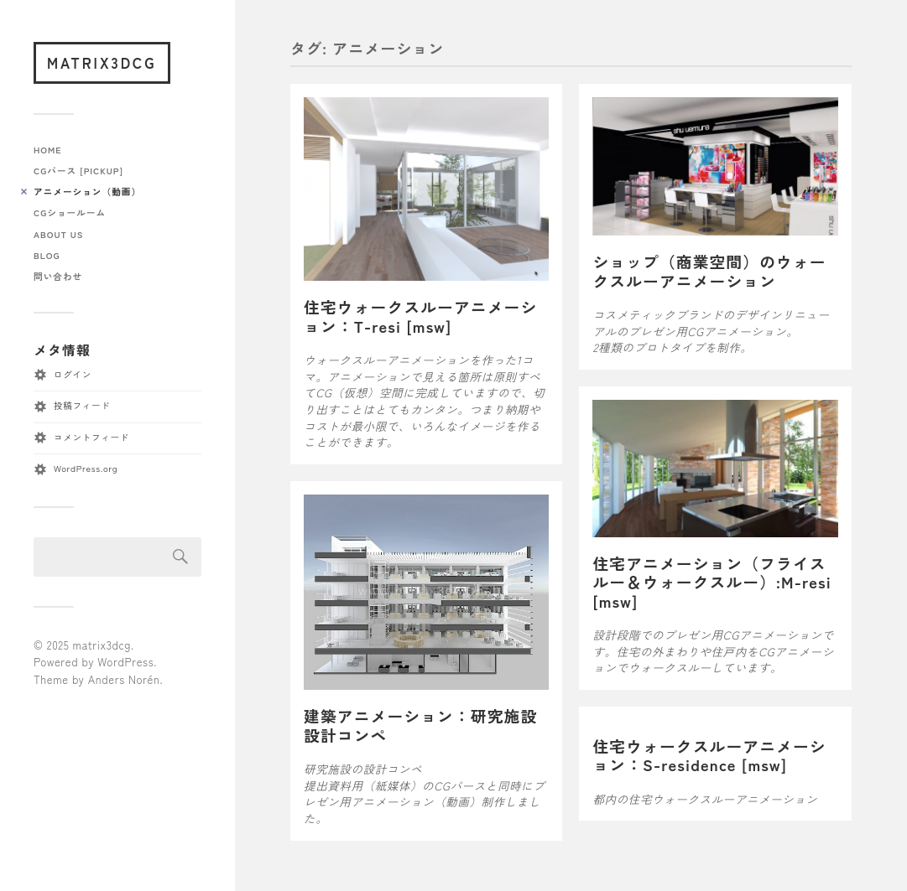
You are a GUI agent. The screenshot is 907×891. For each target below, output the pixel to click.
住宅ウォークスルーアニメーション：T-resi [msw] (420, 316)
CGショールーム (70, 212)
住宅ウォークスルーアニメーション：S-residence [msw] (709, 755)
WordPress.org (85, 468)
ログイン (72, 374)
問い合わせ (58, 276)
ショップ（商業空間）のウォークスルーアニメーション (709, 271)
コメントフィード (91, 437)
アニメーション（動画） (87, 191)
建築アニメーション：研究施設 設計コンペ (429, 725)
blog (47, 255)
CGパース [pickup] (78, 170)
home (48, 149)
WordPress (125, 662)
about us (58, 234)
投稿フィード (82, 405)
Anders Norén (124, 679)
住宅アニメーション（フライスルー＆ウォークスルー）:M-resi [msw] (711, 582)
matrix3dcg (102, 62)
